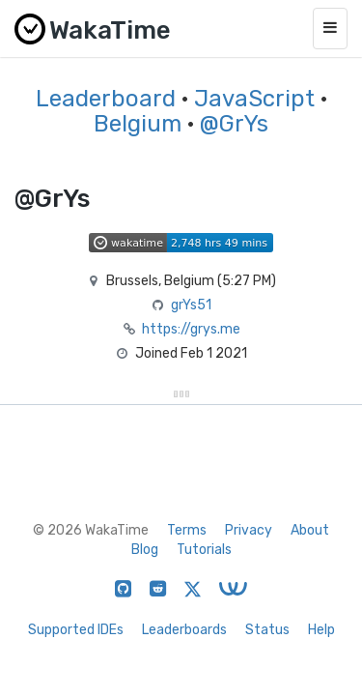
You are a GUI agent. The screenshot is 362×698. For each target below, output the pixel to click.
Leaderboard (106, 98)
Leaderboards (184, 630)
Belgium (137, 123)
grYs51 (191, 305)
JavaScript (254, 98)
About (310, 530)
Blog (144, 549)
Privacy (248, 530)
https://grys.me (191, 329)
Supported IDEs (76, 630)
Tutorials (204, 549)
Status (267, 630)
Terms (187, 530)
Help (321, 630)
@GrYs (234, 123)
